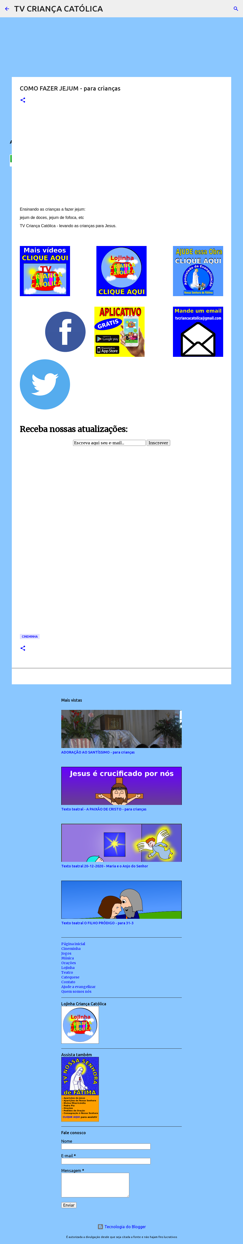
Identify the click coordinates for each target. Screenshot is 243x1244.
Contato (68, 982)
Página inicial (73, 944)
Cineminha (30, 636)
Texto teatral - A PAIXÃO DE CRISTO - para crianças (103, 809)
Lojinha (68, 967)
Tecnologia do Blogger (121, 1226)
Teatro (67, 972)
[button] (23, 100)
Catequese (70, 977)
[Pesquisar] (110, 9)
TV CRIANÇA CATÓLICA (58, 8)
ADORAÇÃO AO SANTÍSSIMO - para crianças (98, 752)
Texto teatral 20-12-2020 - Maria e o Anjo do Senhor (104, 866)
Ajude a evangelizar (78, 986)
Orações (68, 963)
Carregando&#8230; (82, 542)
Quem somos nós (76, 991)
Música (67, 958)
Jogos (66, 953)
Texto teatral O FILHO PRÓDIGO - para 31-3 (97, 923)
